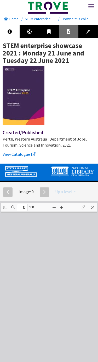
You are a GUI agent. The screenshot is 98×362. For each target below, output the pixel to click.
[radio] (83, 207)
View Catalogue (19, 154)
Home (11, 18)
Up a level (65, 191)
